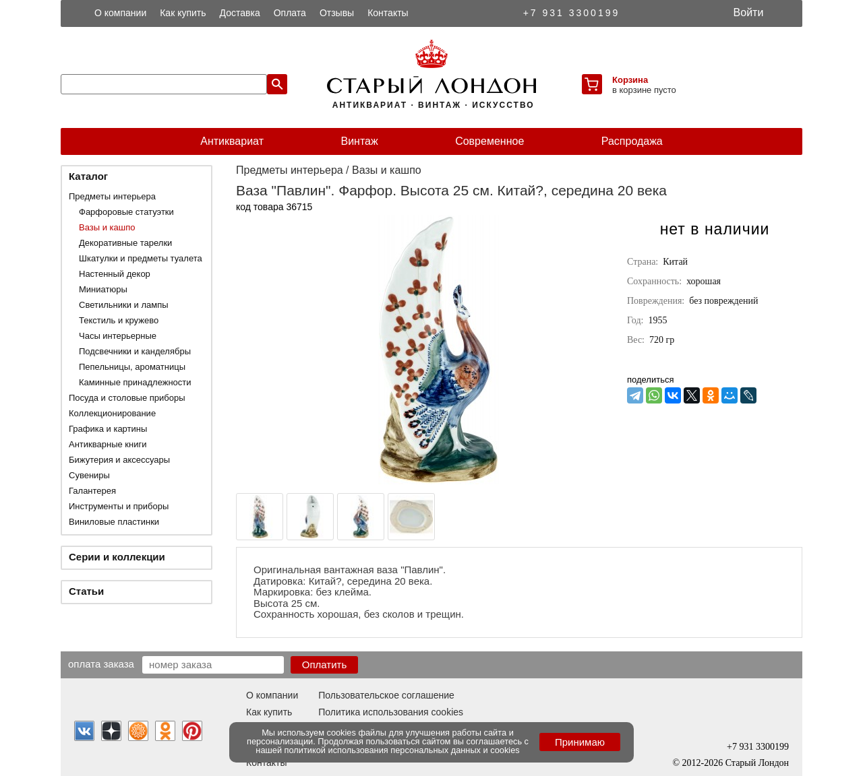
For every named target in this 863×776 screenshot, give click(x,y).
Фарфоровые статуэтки (126, 212)
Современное (489, 141)
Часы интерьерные (117, 336)
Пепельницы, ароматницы (132, 367)
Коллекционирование (112, 413)
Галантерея (92, 491)
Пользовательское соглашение (386, 695)
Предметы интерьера (112, 196)
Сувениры (89, 475)
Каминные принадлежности (135, 382)
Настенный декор (114, 274)
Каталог (88, 176)
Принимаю (580, 742)
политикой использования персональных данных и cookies (402, 750)
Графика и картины (108, 429)
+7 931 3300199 (571, 12)
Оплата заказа (101, 663)
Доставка (240, 12)
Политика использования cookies (390, 712)
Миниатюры (103, 289)
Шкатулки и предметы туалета (140, 258)
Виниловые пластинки (114, 522)
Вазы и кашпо (107, 227)
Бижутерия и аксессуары (119, 460)
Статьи (86, 591)
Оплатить (324, 664)
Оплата (290, 12)
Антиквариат (232, 141)
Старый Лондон (757, 763)
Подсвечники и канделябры (135, 351)
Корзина (630, 80)
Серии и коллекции (117, 556)
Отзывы (337, 12)
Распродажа (632, 141)
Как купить (183, 12)
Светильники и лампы (124, 305)
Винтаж (359, 141)
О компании (120, 12)
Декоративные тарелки (125, 243)
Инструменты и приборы (119, 506)
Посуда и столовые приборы (127, 398)
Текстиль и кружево (118, 320)
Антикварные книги (107, 444)
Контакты (387, 12)
